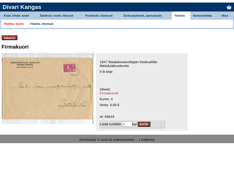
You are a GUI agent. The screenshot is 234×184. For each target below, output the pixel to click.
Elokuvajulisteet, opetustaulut (143, 15)
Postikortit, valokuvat (99, 15)
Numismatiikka (202, 15)
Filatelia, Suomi (14, 23)
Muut (225, 15)
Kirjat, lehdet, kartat (16, 15)
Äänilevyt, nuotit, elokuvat (56, 15)
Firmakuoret (109, 93)
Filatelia (180, 15)
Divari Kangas (22, 7)
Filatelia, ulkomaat (42, 23)
